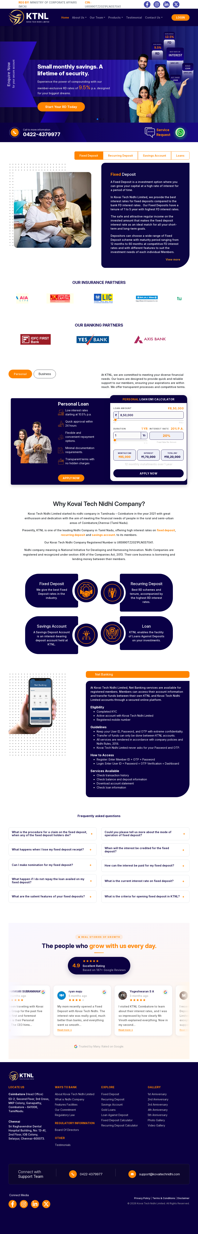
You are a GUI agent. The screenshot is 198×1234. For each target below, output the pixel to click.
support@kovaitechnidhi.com (159, 1174)
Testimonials (63, 1145)
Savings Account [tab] (154, 155)
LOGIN (180, 17)
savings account (103, 534)
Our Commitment (65, 1109)
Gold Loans (108, 1109)
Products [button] (114, 17)
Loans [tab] (180, 155)
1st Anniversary (157, 1094)
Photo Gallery (156, 1120)
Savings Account (112, 1104)
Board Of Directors (67, 1129)
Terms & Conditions (163, 1198)
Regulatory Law (65, 1115)
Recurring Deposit (112, 1099)
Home (65, 17)
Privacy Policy (142, 1198)
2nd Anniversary (158, 1099)
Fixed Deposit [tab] (88, 155)
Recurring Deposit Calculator (119, 1125)
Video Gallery (156, 1125)
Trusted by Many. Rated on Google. (99, 1046)
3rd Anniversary (158, 1104)
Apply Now (71, 478)
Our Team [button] (96, 17)
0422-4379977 (91, 1174)
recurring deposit (73, 534)
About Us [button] (78, 17)
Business (44, 374)
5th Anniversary (157, 1115)
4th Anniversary (158, 1109)
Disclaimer (183, 1198)
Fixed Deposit (110, 1094)
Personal (20, 374)
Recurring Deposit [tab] (120, 155)
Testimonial (134, 17)
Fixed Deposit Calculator (117, 1120)
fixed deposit (166, 530)
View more (173, 259)
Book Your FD (55, 108)
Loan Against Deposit (114, 1115)
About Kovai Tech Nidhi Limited (74, 1094)
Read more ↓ (68, 1030)
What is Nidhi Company (69, 1099)
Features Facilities (66, 1104)
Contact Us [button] (152, 17)
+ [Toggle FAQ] (92, 834)
